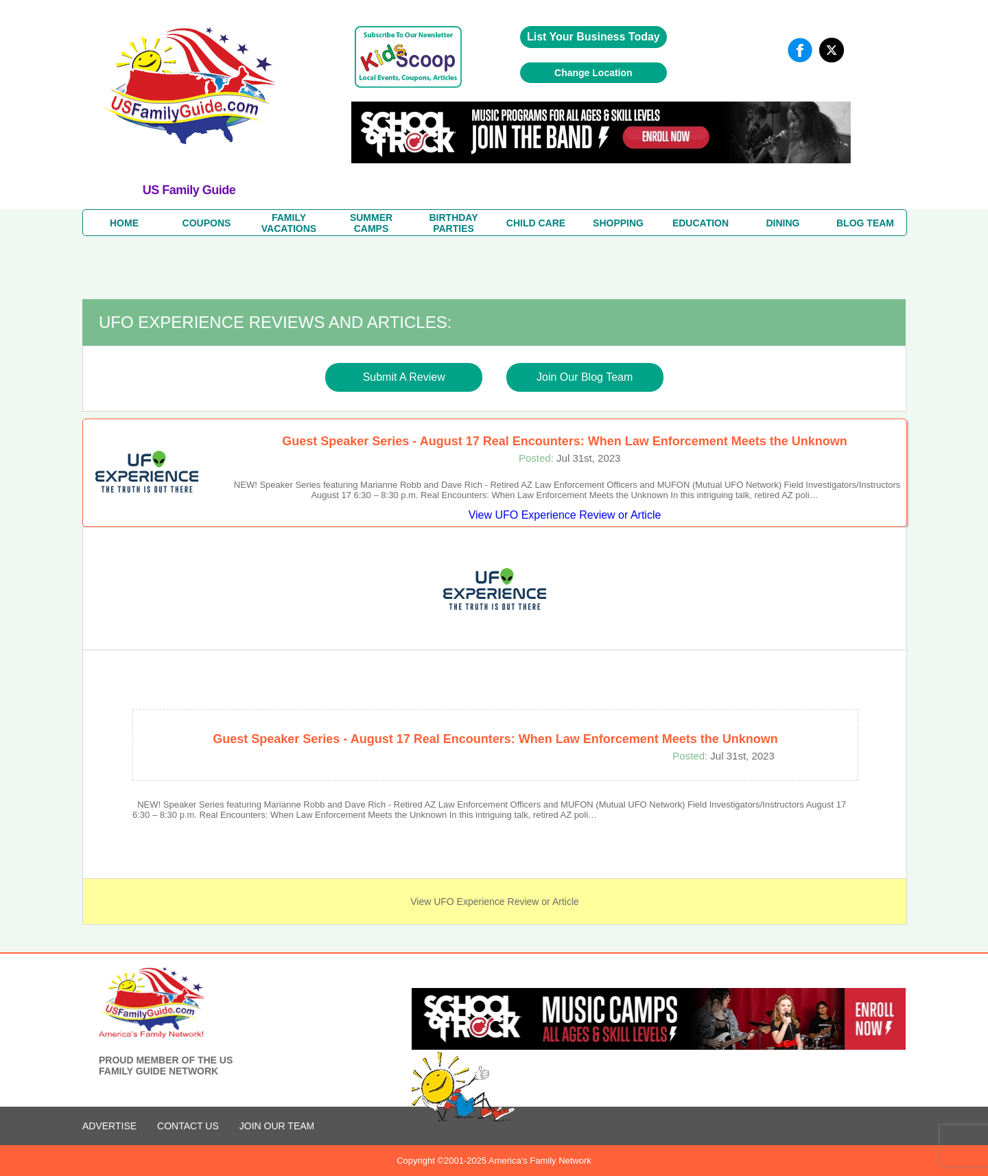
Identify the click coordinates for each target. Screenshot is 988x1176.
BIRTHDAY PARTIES (453, 223)
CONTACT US (188, 1125)
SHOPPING (618, 222)
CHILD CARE (535, 222)
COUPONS (207, 222)
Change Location (593, 72)
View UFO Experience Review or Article (565, 515)
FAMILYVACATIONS (288, 223)
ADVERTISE (109, 1125)
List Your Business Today (593, 37)
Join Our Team (276, 1125)
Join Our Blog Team (585, 377)
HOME (124, 222)
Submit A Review (404, 377)
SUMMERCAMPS (371, 223)
